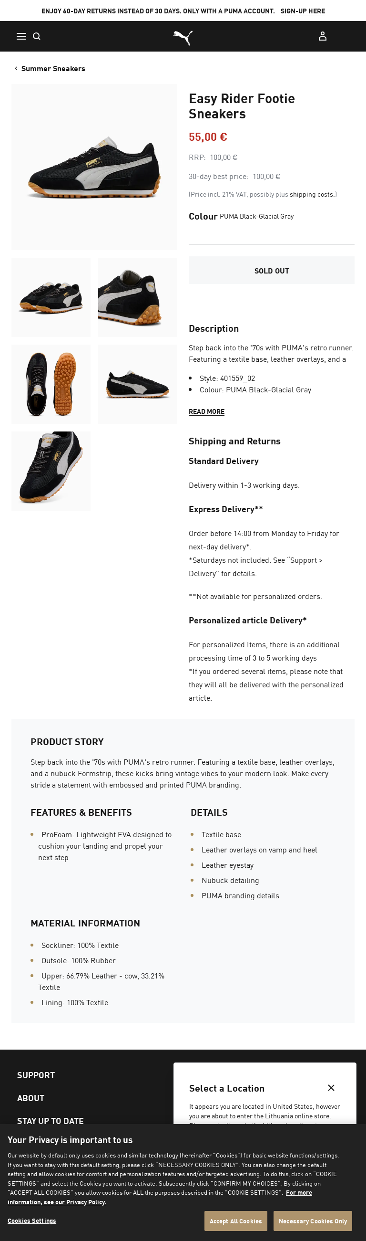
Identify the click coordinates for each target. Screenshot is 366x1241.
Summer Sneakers (49, 68)
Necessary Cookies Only (313, 1220)
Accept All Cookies (236, 1220)
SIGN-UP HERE (303, 10)
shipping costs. (312, 194)
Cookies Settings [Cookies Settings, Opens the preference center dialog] (32, 1220)
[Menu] (20, 36)
